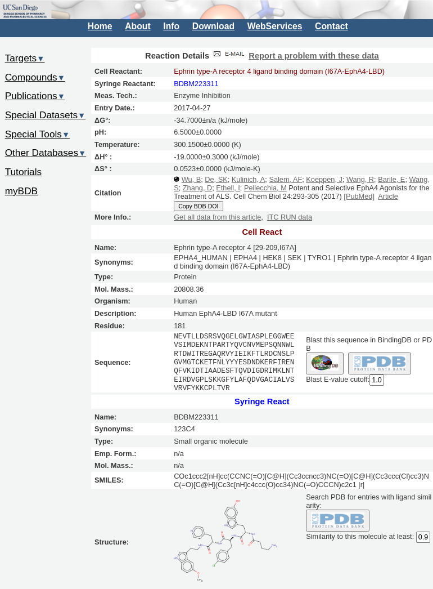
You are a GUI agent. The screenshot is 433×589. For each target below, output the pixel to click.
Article (388, 196)
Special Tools (37, 134)
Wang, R (360, 179)
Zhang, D (197, 188)
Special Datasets (45, 115)
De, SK (216, 179)
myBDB (21, 191)
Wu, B (191, 179)
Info (171, 26)
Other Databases (46, 152)
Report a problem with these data (313, 55)
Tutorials (23, 171)
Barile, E (391, 179)
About (137, 26)
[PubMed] (359, 196)
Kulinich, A (248, 179)
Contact (331, 26)
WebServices (275, 26)
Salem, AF (285, 179)
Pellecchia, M (265, 188)
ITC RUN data (289, 217)
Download (213, 26)
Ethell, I (228, 188)
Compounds (35, 77)
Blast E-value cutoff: (337, 379)
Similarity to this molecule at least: (360, 536)
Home (100, 26)
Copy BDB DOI (198, 206)
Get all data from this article (217, 217)
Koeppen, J (324, 179)
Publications (35, 95)
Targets (25, 58)
